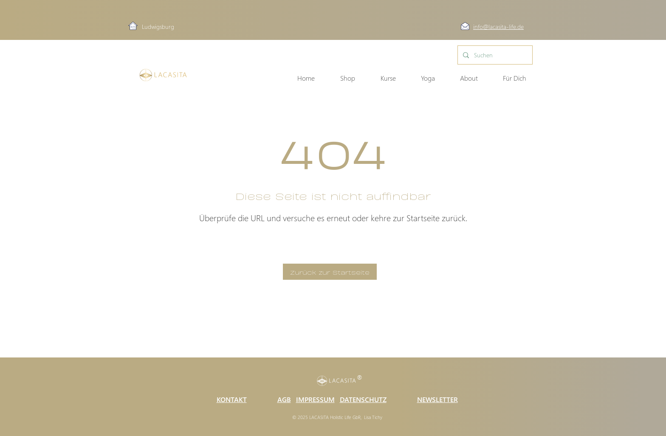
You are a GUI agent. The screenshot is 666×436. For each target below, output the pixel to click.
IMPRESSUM (315, 399)
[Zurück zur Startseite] (330, 272)
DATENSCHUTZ (363, 399)
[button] (462, 78)
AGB (284, 399)
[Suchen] (494, 55)
